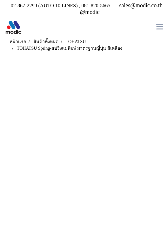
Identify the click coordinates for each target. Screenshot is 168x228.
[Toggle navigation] (160, 28)
